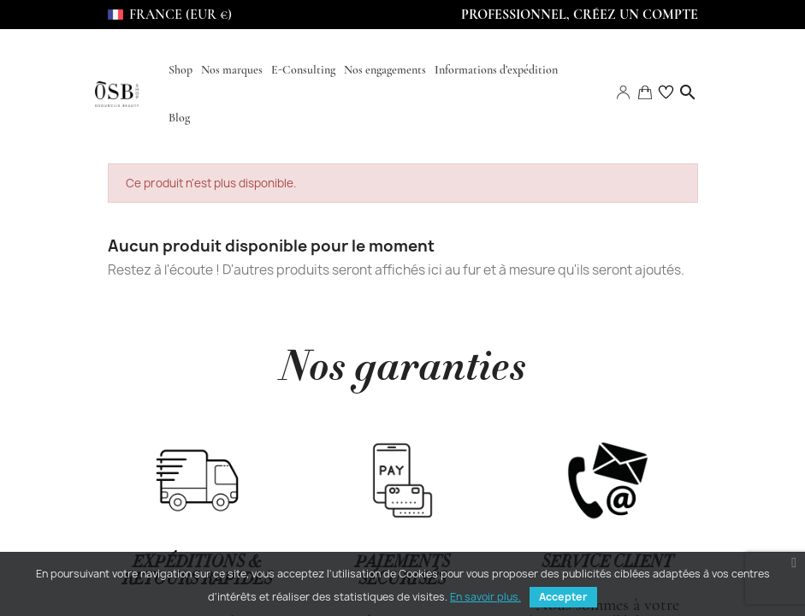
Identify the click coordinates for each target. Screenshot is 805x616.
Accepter (563, 596)
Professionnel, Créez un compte (579, 14)
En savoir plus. (485, 596)
